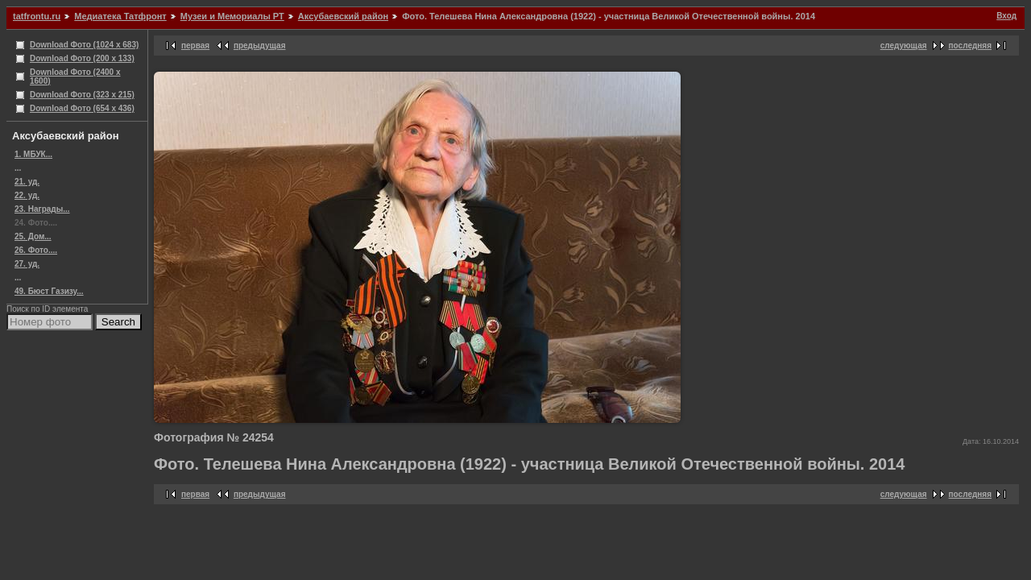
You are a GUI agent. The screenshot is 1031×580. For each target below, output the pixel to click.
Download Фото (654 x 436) (82, 108)
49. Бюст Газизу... (49, 291)
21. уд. (26, 181)
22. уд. (26, 195)
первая (195, 45)
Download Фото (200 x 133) (82, 58)
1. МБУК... (33, 154)
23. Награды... (42, 209)
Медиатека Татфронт (120, 16)
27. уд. (26, 263)
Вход (1006, 15)
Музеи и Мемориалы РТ (232, 16)
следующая (903, 45)
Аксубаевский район (343, 16)
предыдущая (260, 45)
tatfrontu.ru (36, 16)
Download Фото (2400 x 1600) (75, 76)
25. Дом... (33, 236)
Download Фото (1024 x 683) (84, 44)
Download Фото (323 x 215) (82, 94)
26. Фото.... (35, 250)
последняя (970, 45)
